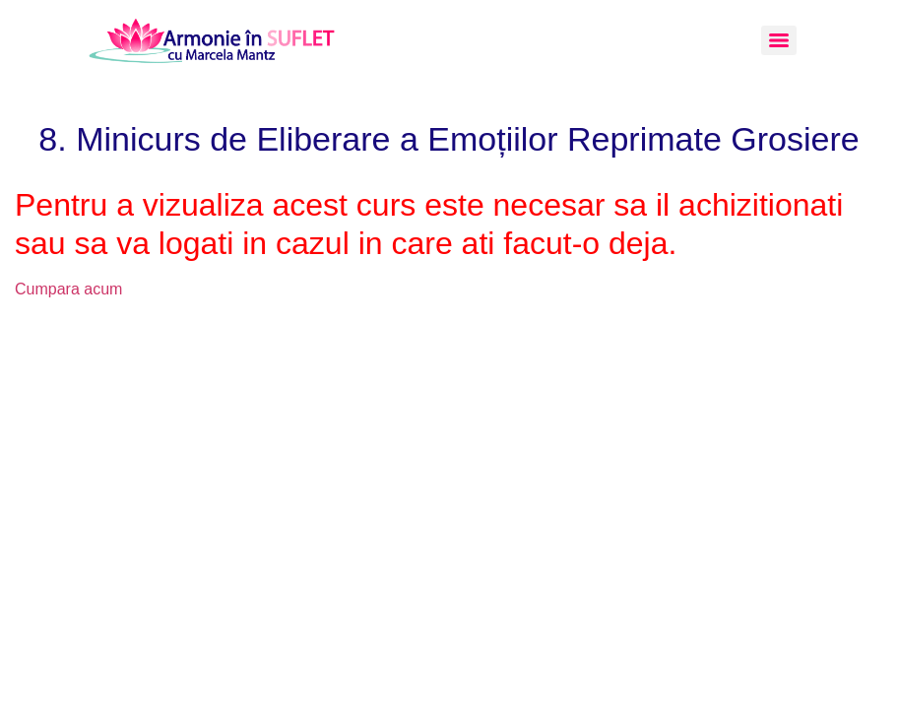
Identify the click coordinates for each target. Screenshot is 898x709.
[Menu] (779, 40)
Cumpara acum (68, 289)
